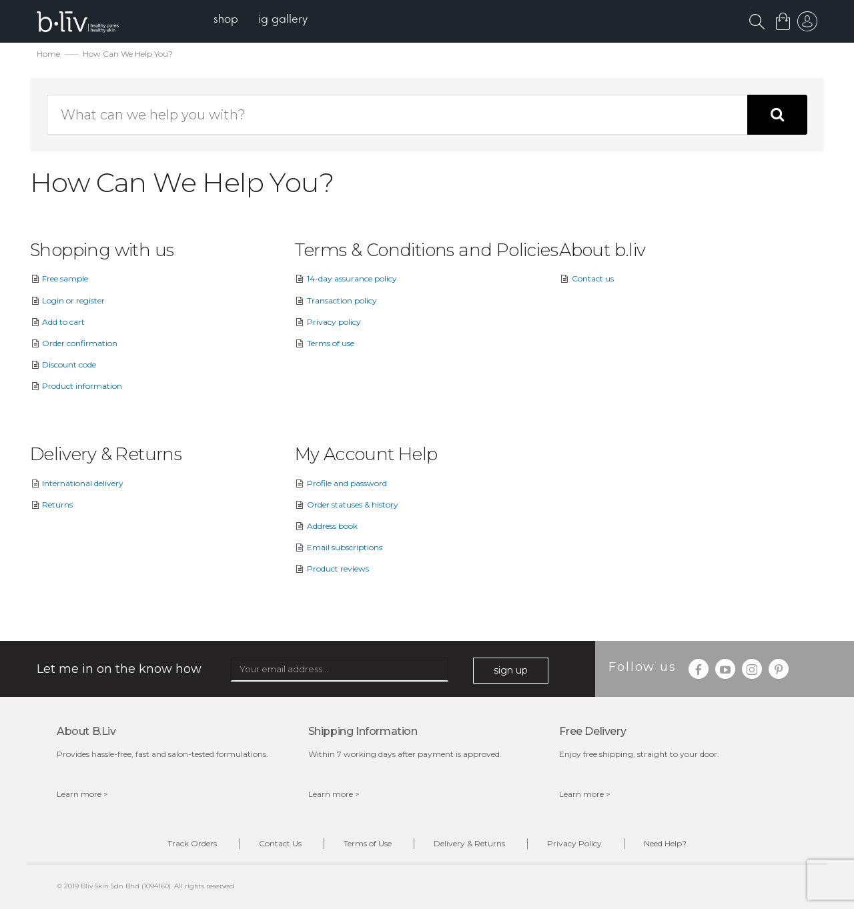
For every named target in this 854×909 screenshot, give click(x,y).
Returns (51, 505)
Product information (76, 386)
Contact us (586, 278)
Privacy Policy (574, 843)
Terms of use (324, 343)
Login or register (67, 300)
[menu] (260, 20)
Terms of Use (368, 843)
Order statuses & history (346, 505)
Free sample (59, 278)
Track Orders (192, 843)
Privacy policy (328, 322)
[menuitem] (225, 20)
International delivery (76, 483)
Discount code (63, 364)
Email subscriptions (338, 547)
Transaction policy (336, 300)
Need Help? (665, 843)
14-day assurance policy (346, 278)
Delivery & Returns (469, 843)
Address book (326, 526)
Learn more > (82, 794)
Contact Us (280, 843)
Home (48, 54)
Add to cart (57, 322)
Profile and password (341, 483)
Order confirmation (73, 343)
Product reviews (332, 569)
